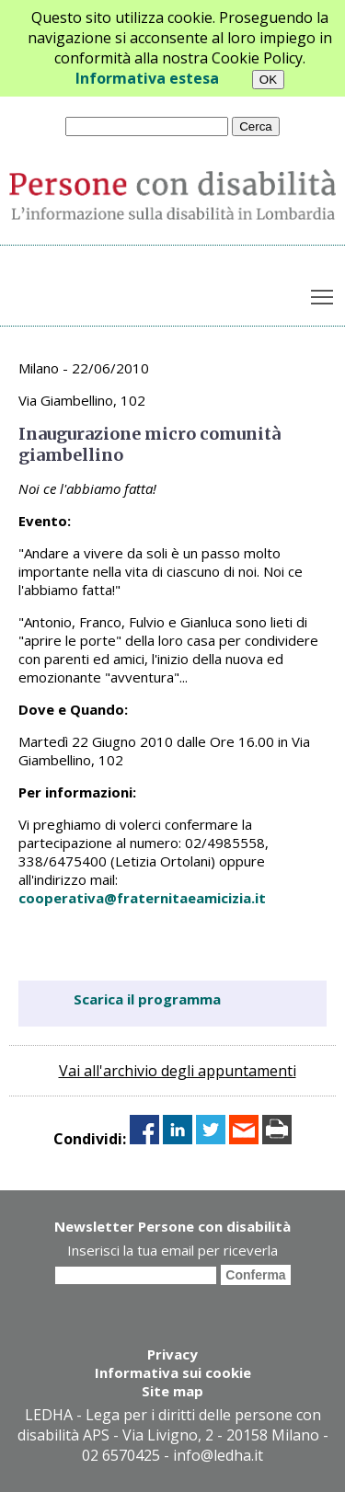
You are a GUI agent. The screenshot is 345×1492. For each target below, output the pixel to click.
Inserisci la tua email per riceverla (172, 1250)
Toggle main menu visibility (323, 293)
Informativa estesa (147, 78)
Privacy (172, 1354)
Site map (172, 1391)
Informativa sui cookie (173, 1372)
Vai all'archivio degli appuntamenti (177, 1071)
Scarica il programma (147, 999)
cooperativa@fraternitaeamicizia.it (142, 898)
